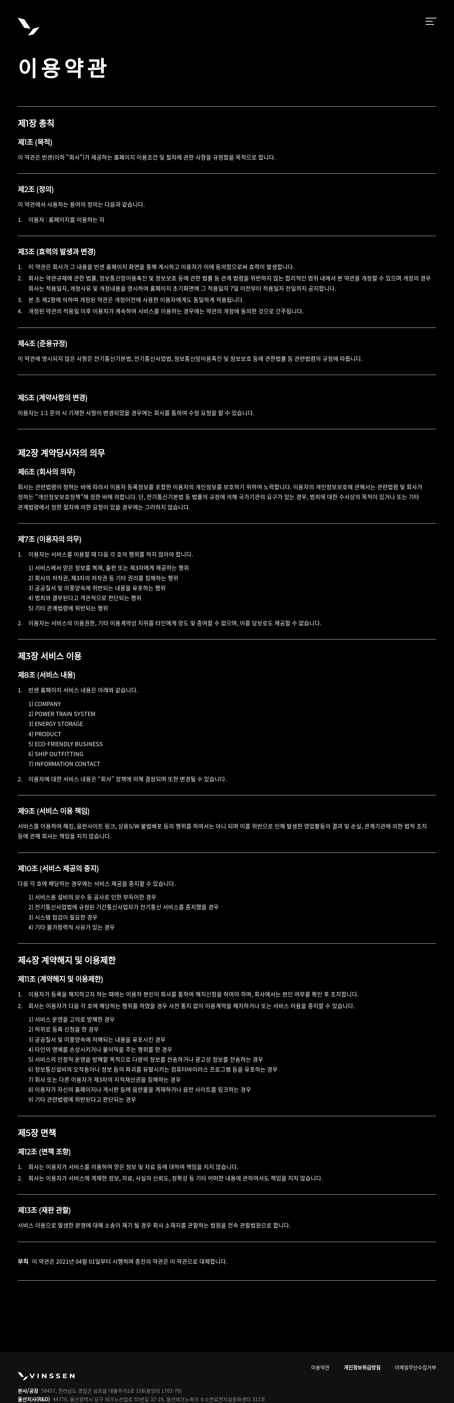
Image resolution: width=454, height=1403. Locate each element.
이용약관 (320, 1366)
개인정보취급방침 (362, 1366)
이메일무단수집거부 (415, 1366)
